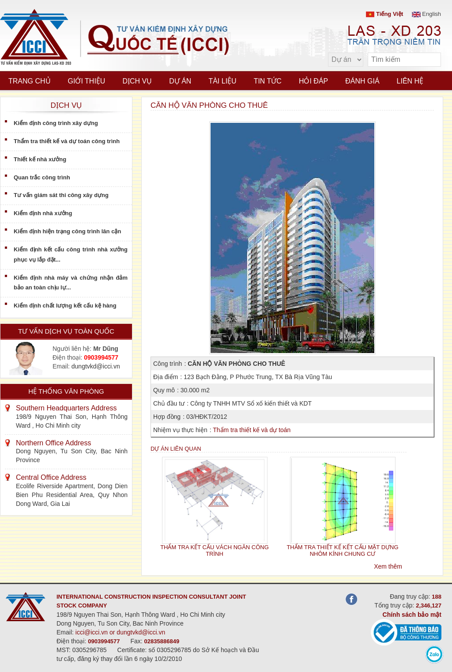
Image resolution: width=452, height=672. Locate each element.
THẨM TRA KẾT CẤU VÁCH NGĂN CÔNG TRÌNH (214, 550)
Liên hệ (410, 81)
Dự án (180, 81)
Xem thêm (388, 566)
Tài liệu (222, 81)
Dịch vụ (137, 81)
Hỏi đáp (313, 81)
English (426, 14)
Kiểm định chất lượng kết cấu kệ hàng (65, 305)
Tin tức (268, 81)
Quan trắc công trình (42, 177)
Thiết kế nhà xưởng (40, 159)
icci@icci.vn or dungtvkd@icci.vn (120, 632)
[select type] (345, 60)
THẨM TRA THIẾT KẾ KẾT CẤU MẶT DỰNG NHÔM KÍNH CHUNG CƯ (342, 550)
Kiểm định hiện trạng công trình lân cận (67, 231)
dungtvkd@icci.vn (96, 366)
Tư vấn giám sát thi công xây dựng (61, 195)
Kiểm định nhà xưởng (43, 213)
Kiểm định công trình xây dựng (56, 123)
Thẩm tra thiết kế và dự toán (251, 429)
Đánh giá (362, 81)
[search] (430, 60)
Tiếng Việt (384, 14)
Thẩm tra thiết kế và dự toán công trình (67, 141)
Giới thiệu (86, 81)
